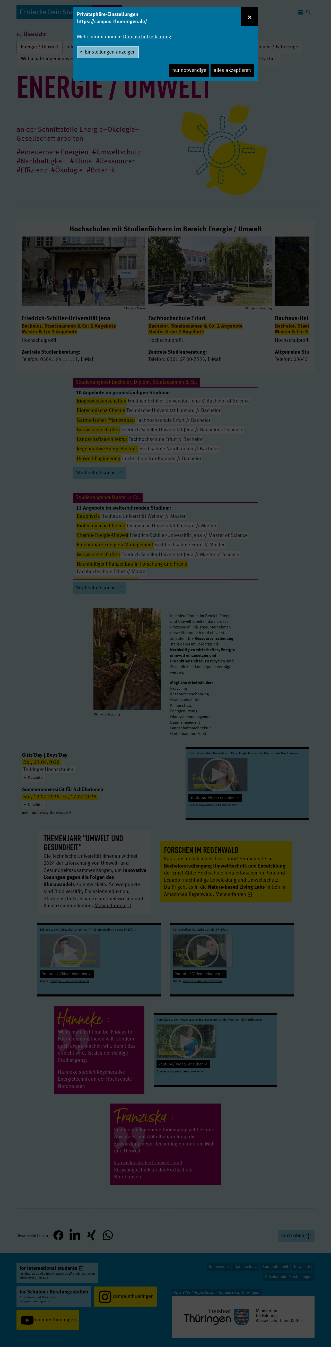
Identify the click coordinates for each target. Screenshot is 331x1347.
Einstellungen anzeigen (110, 52)
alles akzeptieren (232, 70)
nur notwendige (189, 70)
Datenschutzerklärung (147, 37)
